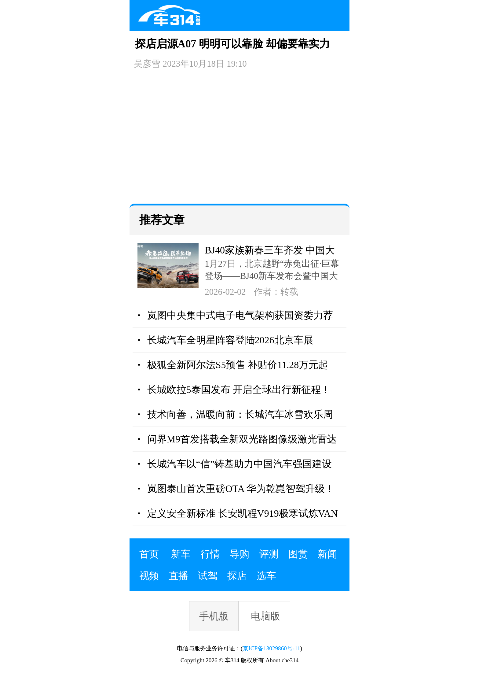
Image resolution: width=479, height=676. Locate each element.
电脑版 (265, 616)
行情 (210, 554)
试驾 (208, 575)
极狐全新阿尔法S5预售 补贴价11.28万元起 (237, 364)
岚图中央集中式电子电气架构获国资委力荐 (240, 315)
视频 (149, 575)
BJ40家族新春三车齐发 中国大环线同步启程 (270, 251)
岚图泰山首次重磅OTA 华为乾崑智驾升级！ (241, 488)
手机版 (214, 616)
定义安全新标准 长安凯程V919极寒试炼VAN (242, 513)
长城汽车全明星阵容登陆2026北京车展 (230, 339)
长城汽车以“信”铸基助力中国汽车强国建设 (239, 463)
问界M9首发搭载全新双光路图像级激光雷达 (242, 439)
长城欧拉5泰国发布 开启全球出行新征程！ (239, 389)
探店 (237, 575)
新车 (181, 554)
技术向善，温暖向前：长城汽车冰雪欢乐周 (240, 414)
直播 (178, 575)
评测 (269, 554)
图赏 (298, 554)
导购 (239, 554)
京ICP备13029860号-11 (271, 648)
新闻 (327, 554)
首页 (149, 554)
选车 (266, 575)
